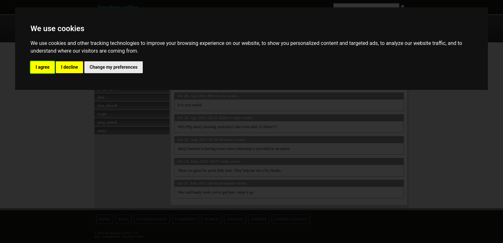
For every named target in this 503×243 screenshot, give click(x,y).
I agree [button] (42, 67)
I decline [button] (69, 67)
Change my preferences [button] (113, 67)
